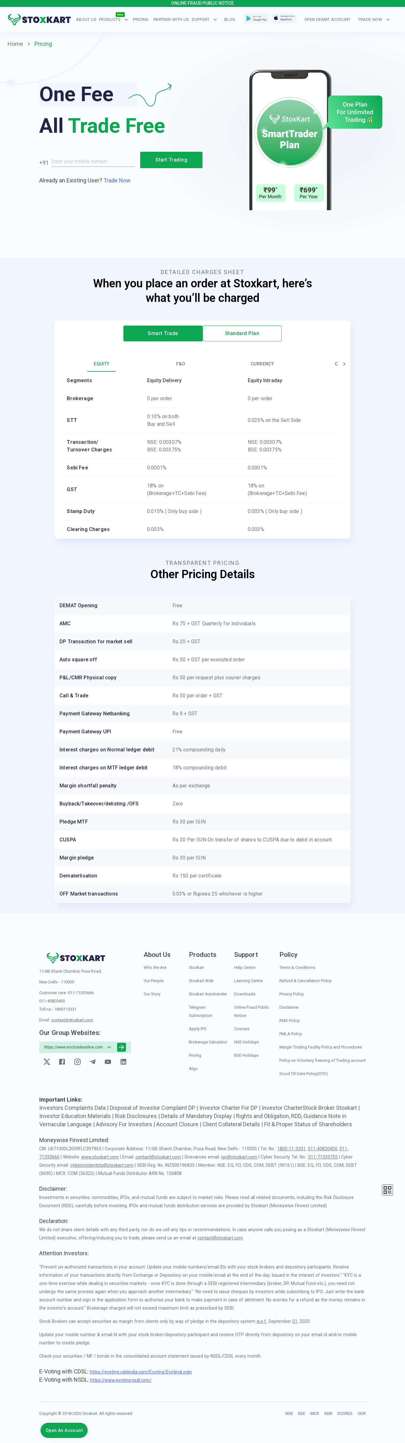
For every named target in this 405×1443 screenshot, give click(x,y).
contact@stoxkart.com (72, 1020)
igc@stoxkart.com (239, 1156)
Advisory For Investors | (126, 1124)
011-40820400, (323, 1148)
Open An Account (64, 1430)
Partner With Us (171, 19)
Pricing (141, 19)
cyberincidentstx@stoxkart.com (102, 1165)
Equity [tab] (101, 364)
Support (204, 19)
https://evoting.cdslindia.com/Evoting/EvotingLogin (141, 1371)
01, (295, 1321)
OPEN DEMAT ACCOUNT (327, 20)
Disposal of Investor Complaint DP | (154, 1107)
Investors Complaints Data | (74, 1107)
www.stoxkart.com (100, 1156)
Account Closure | (179, 1124)
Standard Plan (242, 333)
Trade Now (374, 19)
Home (15, 43)
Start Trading (171, 160)
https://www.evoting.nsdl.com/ (121, 1380)
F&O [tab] (180, 364)
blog (230, 19)
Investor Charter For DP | (230, 1107)
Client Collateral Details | (233, 1124)
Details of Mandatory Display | (198, 1116)
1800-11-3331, (292, 1148)
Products (113, 19)
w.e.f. (262, 1321)
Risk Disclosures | (138, 1116)
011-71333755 (323, 1156)
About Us (86, 19)
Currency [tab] (262, 364)
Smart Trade (162, 333)
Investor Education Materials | (77, 1116)
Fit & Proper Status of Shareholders (308, 1124)
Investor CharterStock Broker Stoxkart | (311, 1107)
